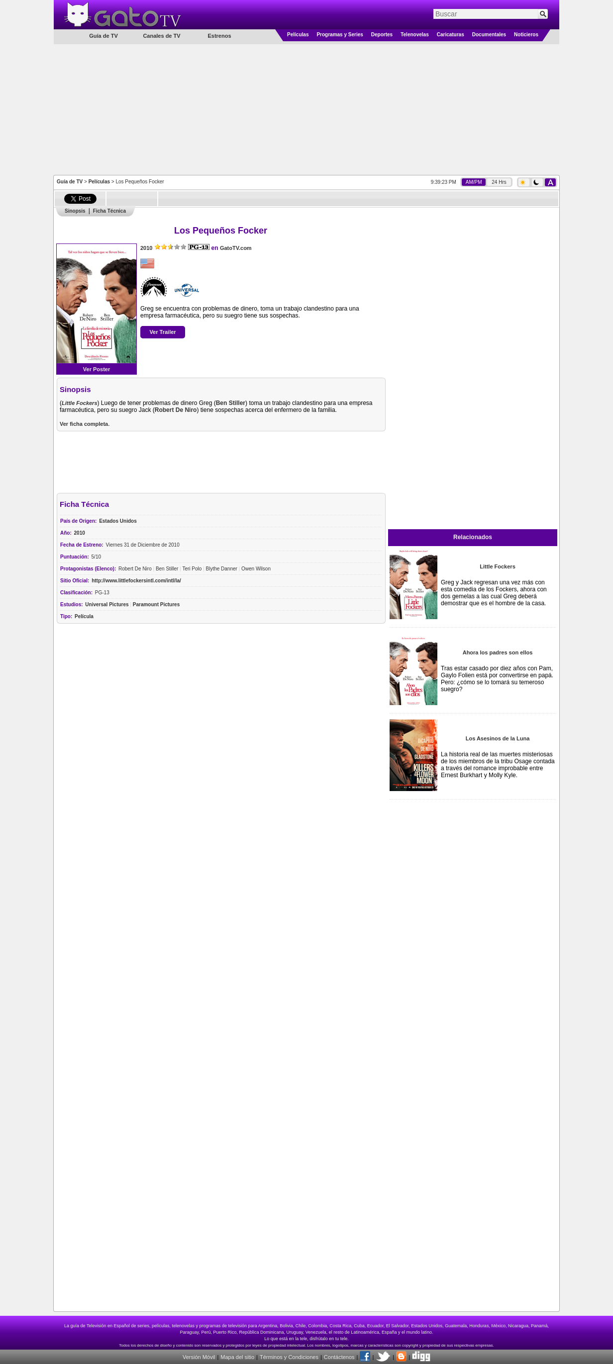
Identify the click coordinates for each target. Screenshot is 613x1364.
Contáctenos (339, 1357)
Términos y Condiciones (289, 1357)
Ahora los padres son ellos (498, 652)
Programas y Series (339, 34)
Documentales (489, 34)
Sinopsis (75, 211)
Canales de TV (161, 36)
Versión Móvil (199, 1357)
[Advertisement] (306, 109)
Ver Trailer (162, 332)
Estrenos (219, 36)
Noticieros (526, 34)
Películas (297, 34)
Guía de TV (70, 181)
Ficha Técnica (109, 211)
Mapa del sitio (237, 1357)
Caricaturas (450, 34)
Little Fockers (497, 566)
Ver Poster (96, 369)
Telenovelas (415, 34)
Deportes (382, 34)
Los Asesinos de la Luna (498, 738)
